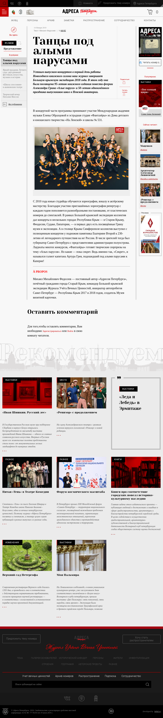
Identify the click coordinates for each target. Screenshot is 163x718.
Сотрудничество (124, 20)
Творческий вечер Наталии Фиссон (11, 95)
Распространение (94, 20)
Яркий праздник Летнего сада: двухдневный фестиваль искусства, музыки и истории (14, 73)
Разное (9, 43)
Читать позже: (125, 92)
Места (143, 206)
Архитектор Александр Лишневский (147, 173)
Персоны (32, 20)
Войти (70, 331)
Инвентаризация (139, 658)
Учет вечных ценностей (36, 676)
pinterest (20, 3)
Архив (50, 20)
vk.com (12, 3)
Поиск (4, 3)
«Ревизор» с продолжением (149, 201)
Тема (20, 658)
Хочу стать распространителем (143, 639)
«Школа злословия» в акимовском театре (12, 85)
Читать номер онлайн (150, 62)
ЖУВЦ (14, 20)
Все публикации (15, 104)
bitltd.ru (157, 712)
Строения (47, 664)
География (67, 664)
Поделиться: (125, 80)
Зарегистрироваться (52, 331)
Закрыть (147, 684)
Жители (143, 150)
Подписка (110, 676)
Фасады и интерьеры (149, 179)
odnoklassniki (27, 3)
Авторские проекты (90, 664)
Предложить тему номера (20, 639)
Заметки (69, 20)
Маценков (146, 146)
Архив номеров (64, 676)
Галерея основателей (44, 658)
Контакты (150, 20)
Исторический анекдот (73, 658)
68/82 (63, 31)
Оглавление (4, 11)
